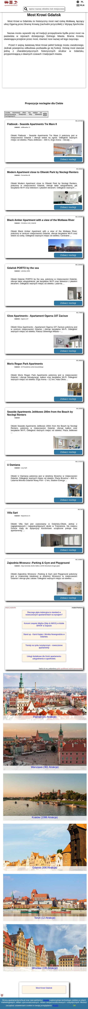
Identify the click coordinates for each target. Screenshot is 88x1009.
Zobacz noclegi (68, 159)
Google (46, 1000)
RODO (55, 1005)
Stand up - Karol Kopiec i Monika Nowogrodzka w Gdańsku (44, 635)
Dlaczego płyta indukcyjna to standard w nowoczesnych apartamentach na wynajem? (44, 613)
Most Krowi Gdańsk (44, 988)
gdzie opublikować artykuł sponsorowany (69, 668)
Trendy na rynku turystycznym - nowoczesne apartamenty (43, 646)
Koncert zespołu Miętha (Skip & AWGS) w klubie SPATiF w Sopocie (44, 624)
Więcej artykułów (10, 607)
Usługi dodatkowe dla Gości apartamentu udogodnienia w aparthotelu (44, 657)
